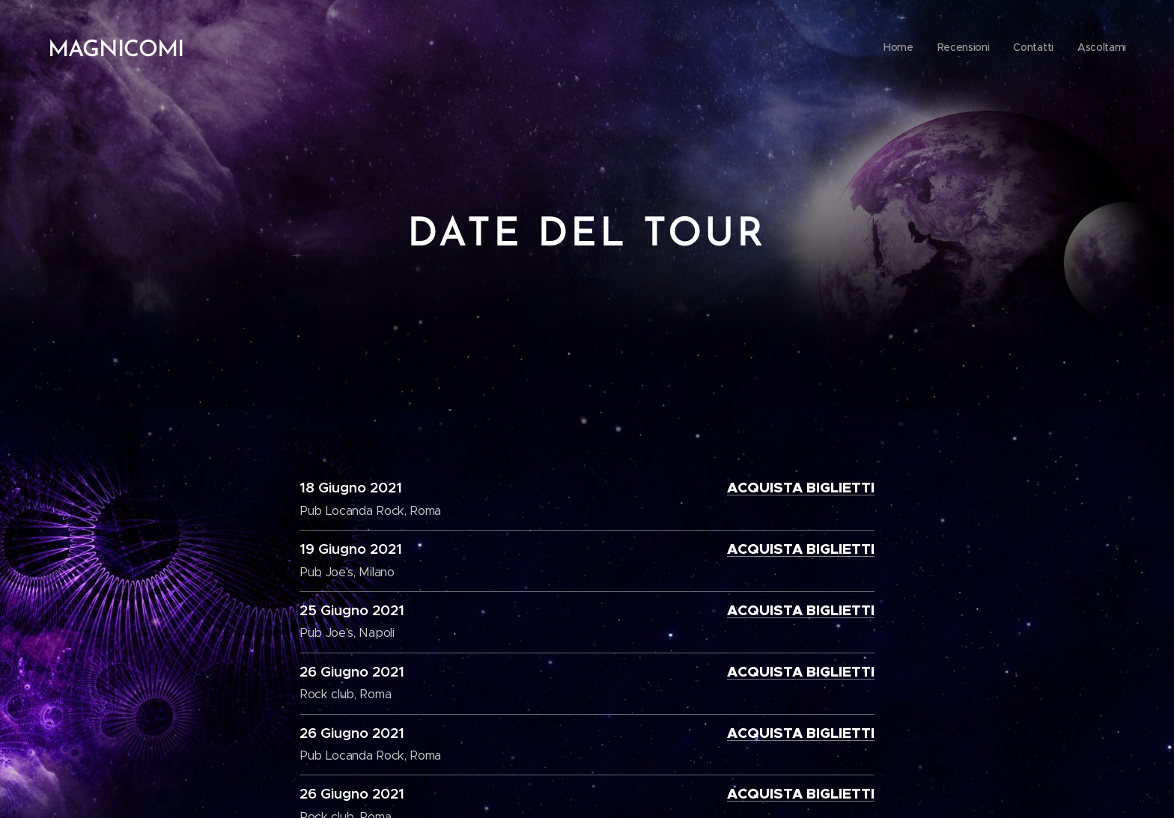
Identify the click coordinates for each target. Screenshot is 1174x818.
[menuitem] (1058, 48)
